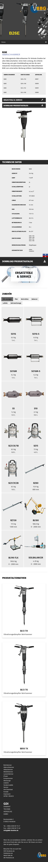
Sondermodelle (8, 785)
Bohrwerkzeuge (16, 303)
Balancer (35, 299)
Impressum (7, 794)
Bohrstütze (24, 299)
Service (6, 787)
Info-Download (8, 789)
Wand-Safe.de (8, 855)
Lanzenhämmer (8, 774)
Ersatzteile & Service (23, 100)
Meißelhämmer (8, 772)
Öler (16, 299)
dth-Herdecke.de (9, 857)
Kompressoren (8, 778)
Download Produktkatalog (23, 105)
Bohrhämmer (8, 765)
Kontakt (6, 791)
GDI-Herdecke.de (9, 851)
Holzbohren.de (8, 853)
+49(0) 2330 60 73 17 (13, 826)
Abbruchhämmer (9, 767)
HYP (15, 796)
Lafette (5, 303)
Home (3, 42)
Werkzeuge (7, 780)
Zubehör (6, 783)
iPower (6, 776)
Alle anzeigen (7, 299)
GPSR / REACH (9, 796)
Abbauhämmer (8, 769)
